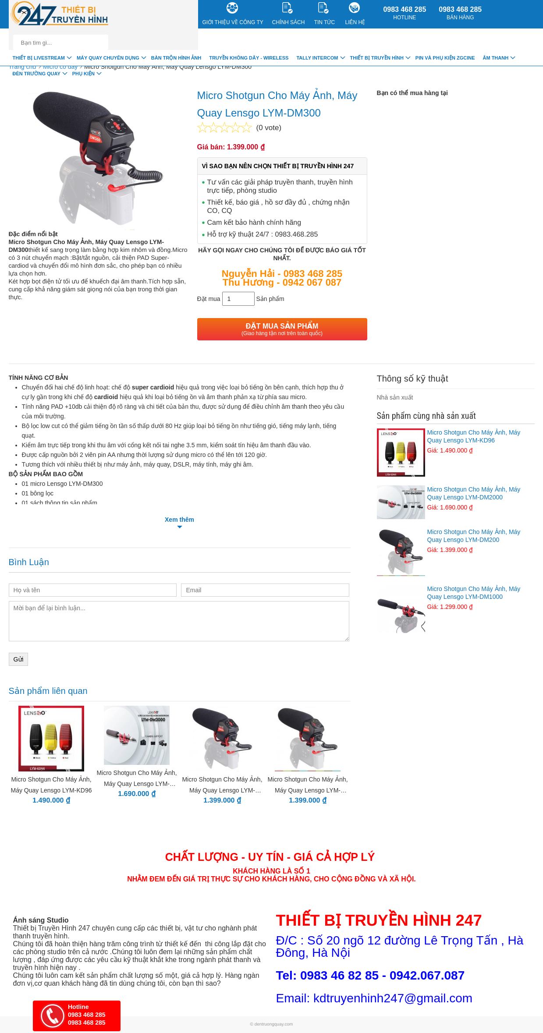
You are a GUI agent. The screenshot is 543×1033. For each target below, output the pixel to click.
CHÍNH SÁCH (288, 13)
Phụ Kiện (83, 73)
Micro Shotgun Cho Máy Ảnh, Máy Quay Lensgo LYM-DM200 (456, 541)
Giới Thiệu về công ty (232, 13)
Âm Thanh (495, 57)
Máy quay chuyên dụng (108, 57)
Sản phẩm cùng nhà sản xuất (426, 415)
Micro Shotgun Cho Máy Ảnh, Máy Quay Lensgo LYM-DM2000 (456, 498)
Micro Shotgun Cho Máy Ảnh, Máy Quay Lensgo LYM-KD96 (456, 441)
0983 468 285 (404, 13)
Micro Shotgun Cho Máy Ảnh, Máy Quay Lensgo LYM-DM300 (168, 66)
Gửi (19, 659)
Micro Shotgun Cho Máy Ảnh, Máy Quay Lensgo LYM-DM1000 (456, 598)
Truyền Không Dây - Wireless (248, 57)
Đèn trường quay (36, 73)
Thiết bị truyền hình (377, 57)
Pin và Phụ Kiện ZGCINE (445, 57)
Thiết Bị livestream (39, 57)
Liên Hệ (355, 13)
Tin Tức (324, 13)
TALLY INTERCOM (317, 57)
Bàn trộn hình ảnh (176, 57)
